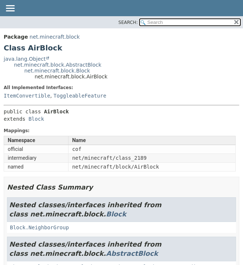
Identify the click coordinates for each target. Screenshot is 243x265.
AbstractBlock (132, 253)
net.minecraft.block (54, 37)
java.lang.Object (25, 59)
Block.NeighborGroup (39, 227)
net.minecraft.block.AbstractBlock (57, 65)
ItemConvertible (27, 96)
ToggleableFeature (79, 96)
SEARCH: (128, 22)
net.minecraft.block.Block (57, 71)
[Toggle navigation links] (10, 9)
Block (36, 119)
